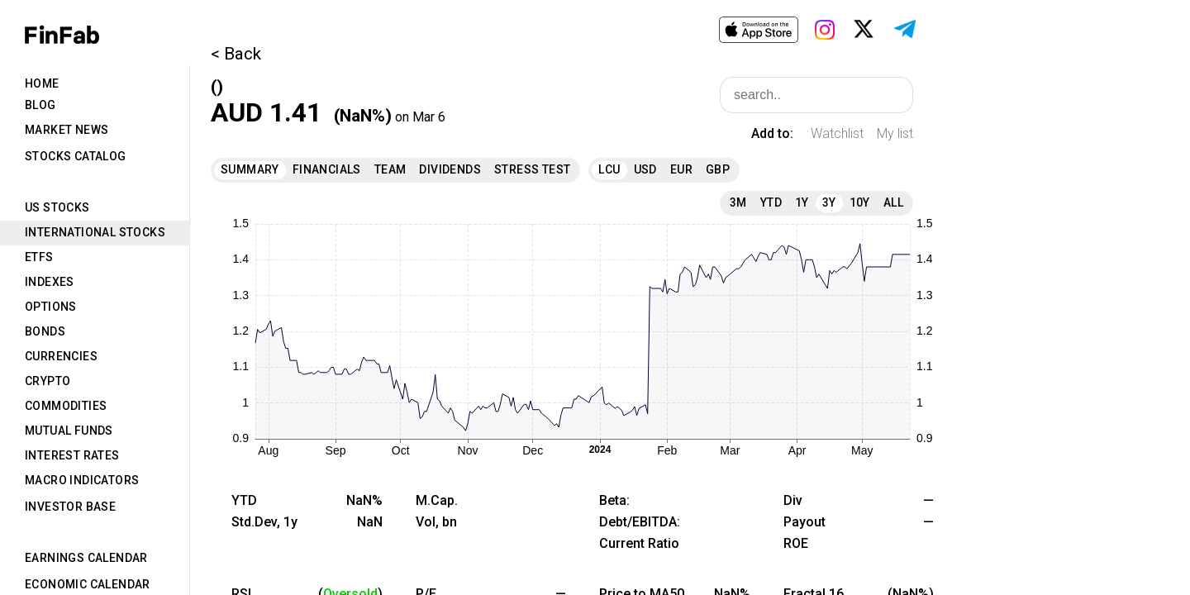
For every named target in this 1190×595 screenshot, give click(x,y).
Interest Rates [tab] (72, 455)
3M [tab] (738, 202)
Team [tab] (390, 169)
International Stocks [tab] (95, 232)
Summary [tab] (250, 169)
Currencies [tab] (61, 356)
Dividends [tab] (450, 169)
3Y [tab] (829, 202)
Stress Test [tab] (532, 169)
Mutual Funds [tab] (69, 430)
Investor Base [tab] (70, 506)
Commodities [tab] (66, 405)
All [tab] (893, 202)
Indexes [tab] (49, 281)
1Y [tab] (802, 202)
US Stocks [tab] (57, 207)
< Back (236, 54)
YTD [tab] (771, 202)
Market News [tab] (66, 129)
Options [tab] (51, 306)
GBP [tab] (718, 169)
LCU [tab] (609, 169)
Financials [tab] (327, 169)
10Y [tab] (860, 202)
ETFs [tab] (39, 257)
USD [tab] (645, 169)
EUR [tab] (681, 169)
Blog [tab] (40, 105)
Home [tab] (42, 83)
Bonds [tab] (45, 331)
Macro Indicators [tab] (82, 480)
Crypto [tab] (47, 381)
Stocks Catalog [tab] (75, 156)
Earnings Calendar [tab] (86, 557)
